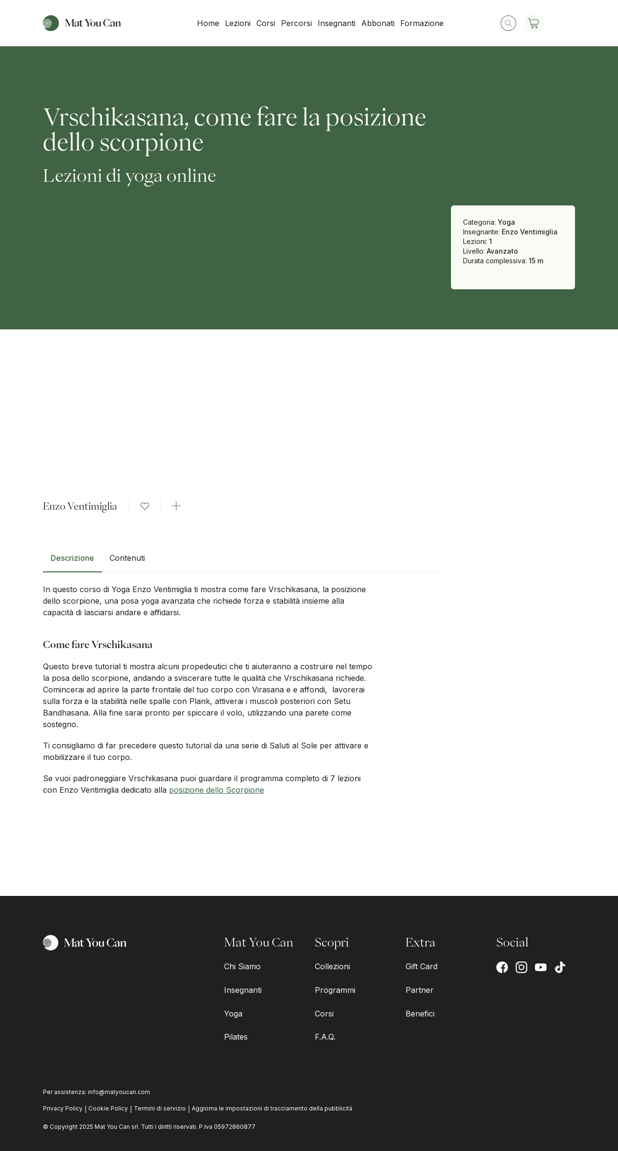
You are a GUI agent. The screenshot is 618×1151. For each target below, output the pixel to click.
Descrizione (72, 558)
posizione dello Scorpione (216, 790)
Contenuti (127, 558)
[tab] (72, 561)
